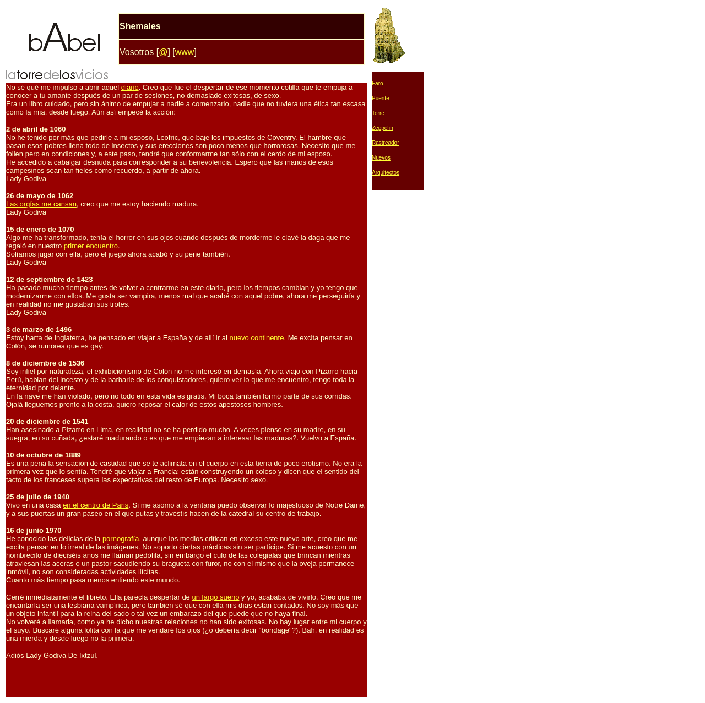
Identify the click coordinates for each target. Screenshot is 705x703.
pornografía (120, 539)
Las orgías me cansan (41, 204)
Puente (380, 98)
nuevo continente (256, 338)
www (184, 52)
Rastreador (385, 143)
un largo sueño (215, 597)
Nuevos (381, 158)
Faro (377, 83)
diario (130, 87)
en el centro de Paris (95, 505)
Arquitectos (385, 173)
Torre (378, 113)
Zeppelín (382, 128)
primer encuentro (91, 246)
